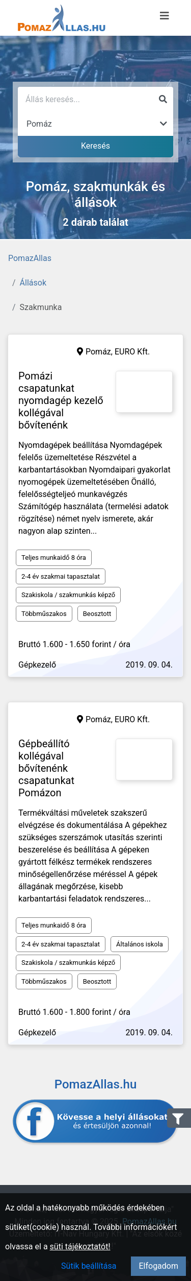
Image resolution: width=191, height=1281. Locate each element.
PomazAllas (29, 258)
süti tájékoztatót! (80, 1246)
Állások (33, 283)
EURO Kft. (132, 352)
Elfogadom (158, 1266)
